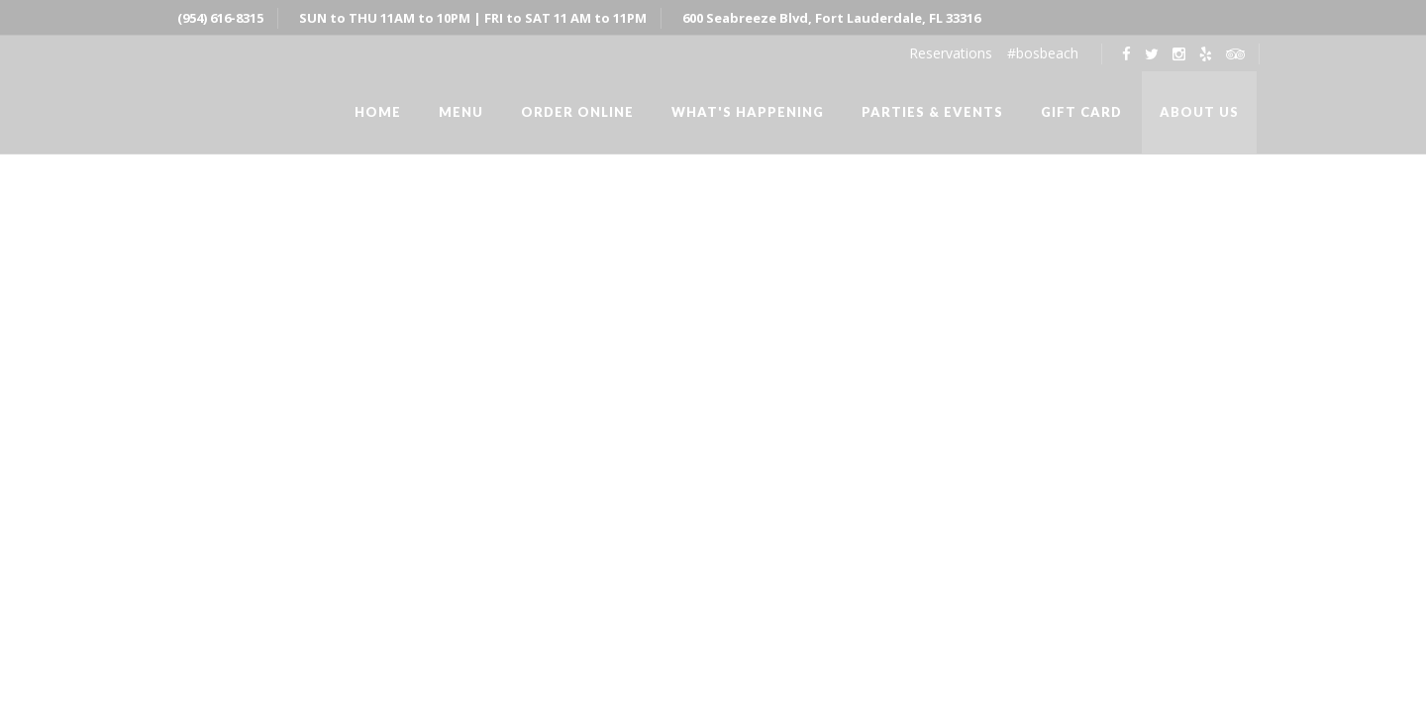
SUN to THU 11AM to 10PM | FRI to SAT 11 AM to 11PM (473, 18)
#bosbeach (1042, 53)
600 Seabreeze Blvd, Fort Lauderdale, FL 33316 (831, 18)
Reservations (950, 53)
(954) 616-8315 (220, 18)
